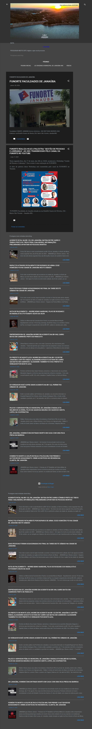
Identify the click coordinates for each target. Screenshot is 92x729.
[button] (68, 81)
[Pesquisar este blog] (46, 55)
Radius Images (50, 487)
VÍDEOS (68, 65)
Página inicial (26, 65)
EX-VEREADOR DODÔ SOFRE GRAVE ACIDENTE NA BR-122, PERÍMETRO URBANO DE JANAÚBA (42, 638)
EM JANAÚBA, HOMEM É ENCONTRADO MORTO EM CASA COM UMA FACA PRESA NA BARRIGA (43, 682)
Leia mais (66, 260)
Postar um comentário (18, 227)
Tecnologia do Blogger (46, 483)
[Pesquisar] (85, 5)
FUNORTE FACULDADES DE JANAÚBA (33, 81)
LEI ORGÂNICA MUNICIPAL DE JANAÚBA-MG (48, 65)
